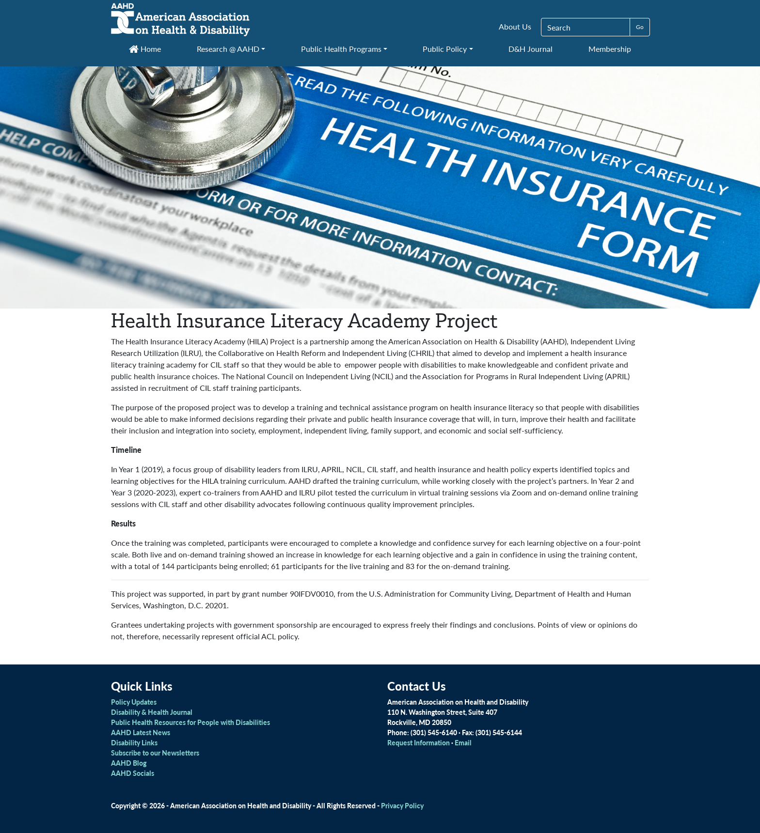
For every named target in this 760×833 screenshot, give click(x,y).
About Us (515, 26)
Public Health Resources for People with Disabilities (190, 722)
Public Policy (445, 48)
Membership (609, 48)
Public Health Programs (341, 48)
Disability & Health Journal (151, 712)
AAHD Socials (132, 773)
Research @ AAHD (228, 48)
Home (145, 48)
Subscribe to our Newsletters (155, 752)
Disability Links (134, 742)
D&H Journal (530, 48)
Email (463, 742)
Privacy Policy (402, 805)
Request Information (418, 742)
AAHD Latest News (140, 732)
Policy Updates (134, 702)
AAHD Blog (128, 763)
